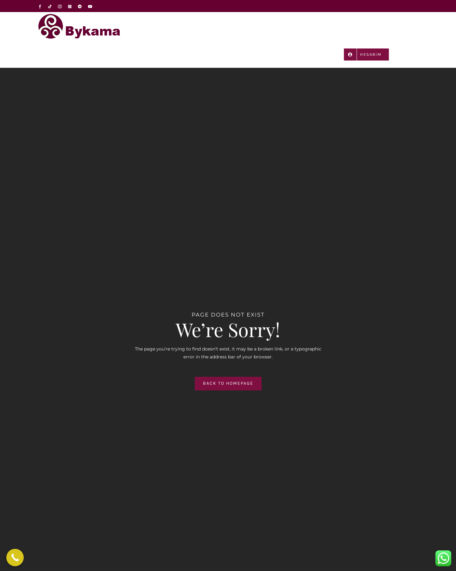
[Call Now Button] (15, 557)
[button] (409, 54)
